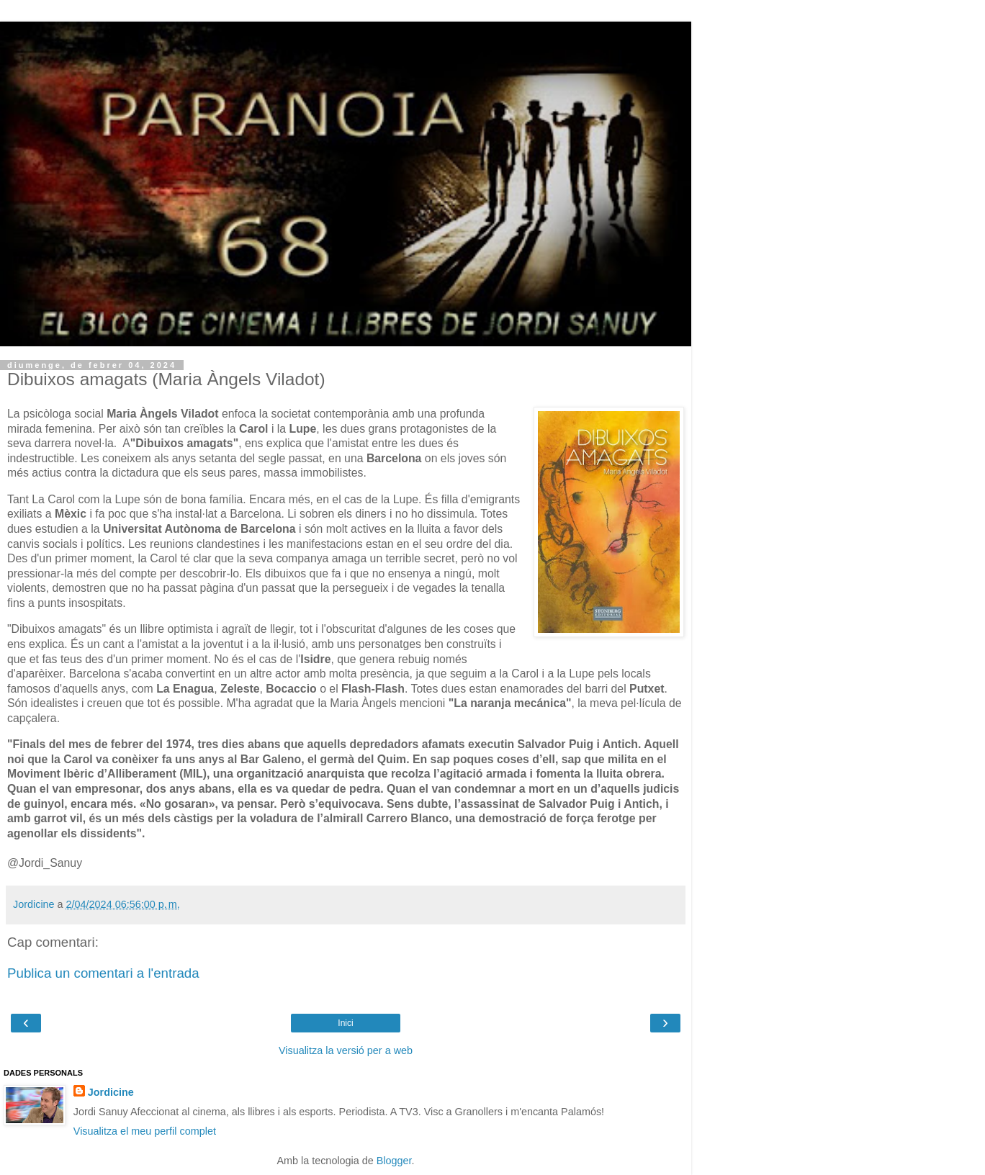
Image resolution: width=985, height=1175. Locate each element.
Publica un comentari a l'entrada (103, 973)
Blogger (394, 1160)
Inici (345, 1023)
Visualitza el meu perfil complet (144, 1131)
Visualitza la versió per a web (346, 1050)
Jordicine (111, 1092)
